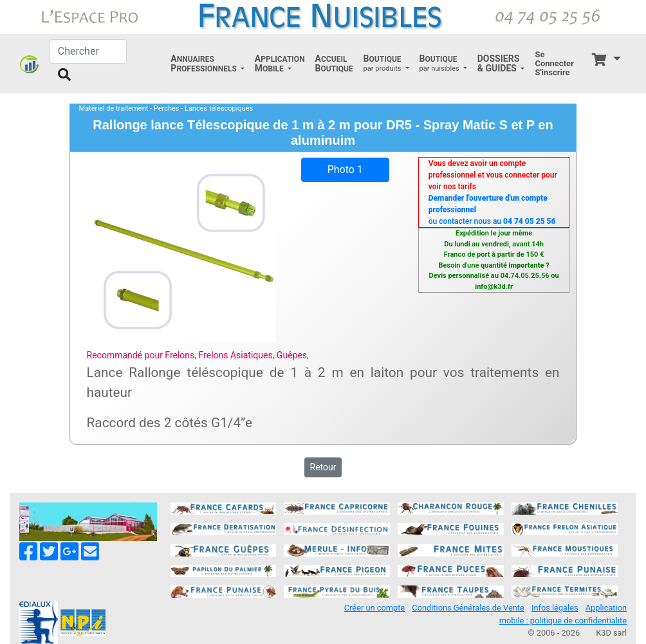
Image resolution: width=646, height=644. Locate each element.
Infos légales (554, 607)
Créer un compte (374, 607)
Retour (323, 467)
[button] (207, 63)
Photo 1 (345, 169)
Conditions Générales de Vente (468, 607)
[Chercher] (88, 51)
